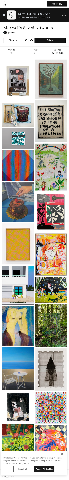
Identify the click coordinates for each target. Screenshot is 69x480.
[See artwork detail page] (18, 81)
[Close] (62, 454)
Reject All (22, 469)
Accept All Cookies (44, 469)
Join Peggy (56, 4)
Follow (50, 40)
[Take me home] (4, 4)
